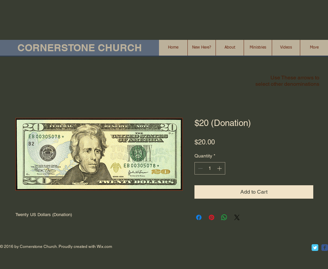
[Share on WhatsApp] (224, 217)
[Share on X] (237, 217)
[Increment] (220, 168)
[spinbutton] (210, 168)
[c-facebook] (324, 247)
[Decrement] (199, 168)
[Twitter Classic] (315, 247)
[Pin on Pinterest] (212, 217)
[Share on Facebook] (199, 217)
